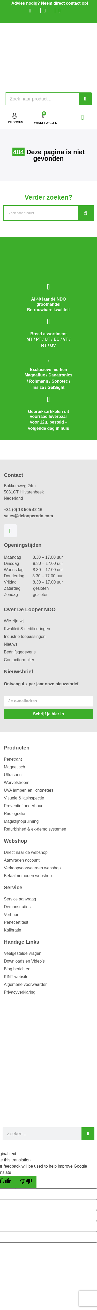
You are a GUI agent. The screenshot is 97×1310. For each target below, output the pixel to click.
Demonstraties (17, 907)
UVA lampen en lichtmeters (29, 790)
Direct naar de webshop (26, 852)
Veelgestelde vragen (22, 953)
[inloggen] (14, 116)
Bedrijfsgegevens (20, 652)
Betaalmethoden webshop (28, 876)
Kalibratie (12, 930)
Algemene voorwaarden (26, 984)
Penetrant (13, 759)
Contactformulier (19, 660)
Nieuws (10, 644)
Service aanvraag (20, 899)
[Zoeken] (85, 99)
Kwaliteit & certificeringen (27, 629)
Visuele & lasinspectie (24, 798)
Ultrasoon (12, 775)
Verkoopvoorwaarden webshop (32, 868)
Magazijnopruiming (21, 821)
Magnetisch (14, 767)
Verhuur (11, 914)
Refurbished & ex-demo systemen (35, 829)
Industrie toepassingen (25, 636)
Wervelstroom (16, 782)
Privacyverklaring (19, 992)
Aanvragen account (22, 860)
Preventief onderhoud (23, 806)
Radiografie (14, 813)
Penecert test (16, 922)
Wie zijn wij (14, 621)
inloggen (15, 122)
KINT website (16, 976)
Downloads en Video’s (24, 961)
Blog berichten (17, 969)
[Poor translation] (25, 1182)
